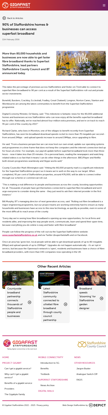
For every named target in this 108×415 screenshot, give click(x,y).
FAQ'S (79, 379)
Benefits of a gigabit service (18, 383)
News (77, 357)
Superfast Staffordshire (53, 379)
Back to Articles (12, 18)
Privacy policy (43, 405)
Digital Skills (46, 390)
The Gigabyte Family (14, 394)
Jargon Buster (83, 368)
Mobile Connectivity (50, 357)
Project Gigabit (12, 362)
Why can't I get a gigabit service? (16, 376)
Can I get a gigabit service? (17, 368)
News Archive (47, 385)
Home (5, 357)
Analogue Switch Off (86, 374)
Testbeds (45, 374)
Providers (9, 388)
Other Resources (84, 362)
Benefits (44, 368)
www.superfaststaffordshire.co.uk (19, 235)
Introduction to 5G (49, 362)
